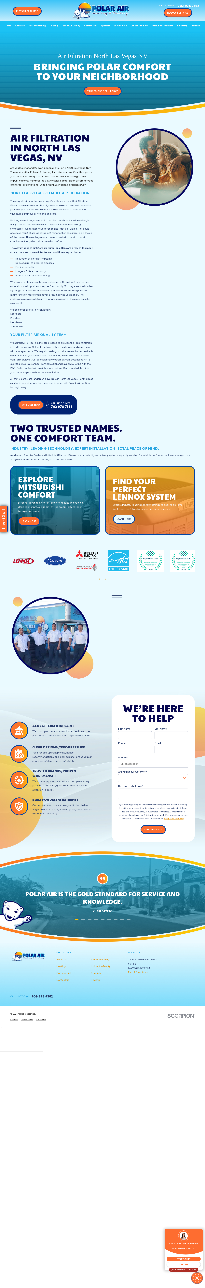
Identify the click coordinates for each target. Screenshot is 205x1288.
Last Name (161, 728)
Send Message (153, 829)
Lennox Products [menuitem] (139, 25)
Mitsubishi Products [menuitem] (162, 25)
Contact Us (62, 979)
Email (158, 743)
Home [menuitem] (8, 25)
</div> (21, 1041)
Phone (122, 743)
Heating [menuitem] (54, 25)
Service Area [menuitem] (120, 25)
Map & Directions (138, 972)
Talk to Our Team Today (102, 91)
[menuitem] (14, 1020)
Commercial (63, 972)
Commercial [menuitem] (90, 25)
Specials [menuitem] (105, 25)
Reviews (95, 979)
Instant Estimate (27, 11)
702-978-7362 (188, 5)
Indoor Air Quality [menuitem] (71, 25)
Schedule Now (30, 404)
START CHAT (184, 1259)
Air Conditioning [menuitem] (37, 25)
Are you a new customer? (132, 771)
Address (123, 757)
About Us (61, 959)
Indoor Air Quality (100, 966)
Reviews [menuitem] (195, 25)
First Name (124, 728)
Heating (61, 966)
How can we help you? (130, 786)
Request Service (177, 12)
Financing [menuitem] (182, 25)
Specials (96, 972)
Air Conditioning (100, 959)
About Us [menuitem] (20, 25)
